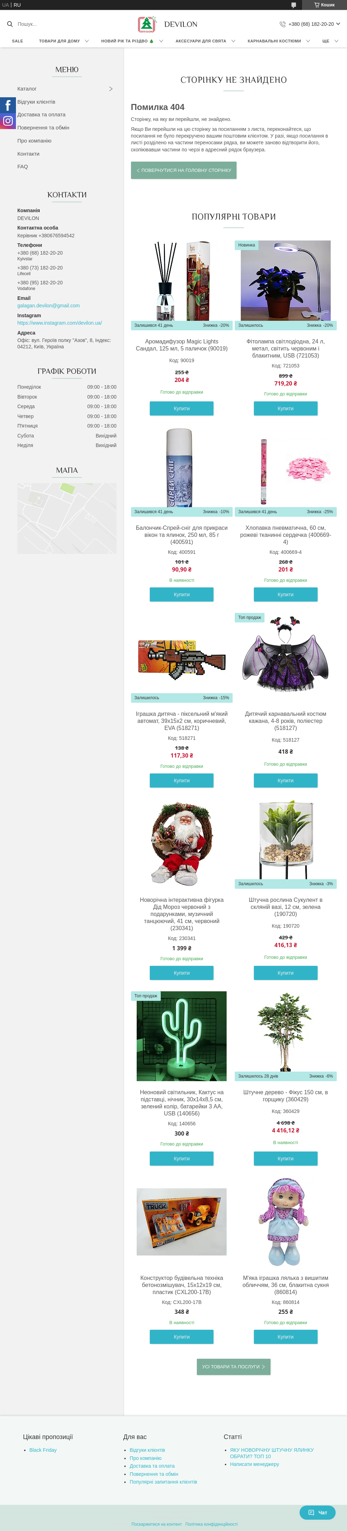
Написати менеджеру (254, 1464)
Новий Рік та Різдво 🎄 (127, 41)
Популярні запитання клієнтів (163, 1482)
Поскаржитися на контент (156, 1524)
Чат (317, 1512)
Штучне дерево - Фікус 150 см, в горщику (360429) (285, 1095)
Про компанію (34, 141)
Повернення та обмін (43, 127)
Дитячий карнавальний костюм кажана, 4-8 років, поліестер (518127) (285, 721)
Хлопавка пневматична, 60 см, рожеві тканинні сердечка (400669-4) (285, 535)
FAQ (22, 166)
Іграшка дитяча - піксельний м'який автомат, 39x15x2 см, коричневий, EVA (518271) (182, 721)
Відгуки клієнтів (36, 102)
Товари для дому (59, 41)
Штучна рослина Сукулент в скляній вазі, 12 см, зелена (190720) (286, 907)
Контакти (28, 154)
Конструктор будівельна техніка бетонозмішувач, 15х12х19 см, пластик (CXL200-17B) (182, 1285)
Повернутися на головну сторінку (186, 170)
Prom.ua (207, 1511)
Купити (182, 408)
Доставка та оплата (41, 114)
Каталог (27, 89)
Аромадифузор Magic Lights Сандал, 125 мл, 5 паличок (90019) (182, 345)
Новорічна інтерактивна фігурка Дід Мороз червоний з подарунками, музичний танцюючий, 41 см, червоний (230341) (182, 914)
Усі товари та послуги (231, 1366)
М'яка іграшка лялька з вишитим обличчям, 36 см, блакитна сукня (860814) (286, 1285)
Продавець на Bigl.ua (173, 1517)
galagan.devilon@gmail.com (48, 305)
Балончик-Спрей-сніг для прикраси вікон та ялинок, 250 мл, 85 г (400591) (182, 535)
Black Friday (43, 1450)
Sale (17, 41)
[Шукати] (10, 24)
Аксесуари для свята (201, 41)
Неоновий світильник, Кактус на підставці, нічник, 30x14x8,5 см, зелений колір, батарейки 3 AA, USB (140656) (181, 1103)
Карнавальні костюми (274, 41)
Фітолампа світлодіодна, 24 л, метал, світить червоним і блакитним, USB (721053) (285, 348)
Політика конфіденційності (212, 1524)
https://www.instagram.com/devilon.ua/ (59, 323)
